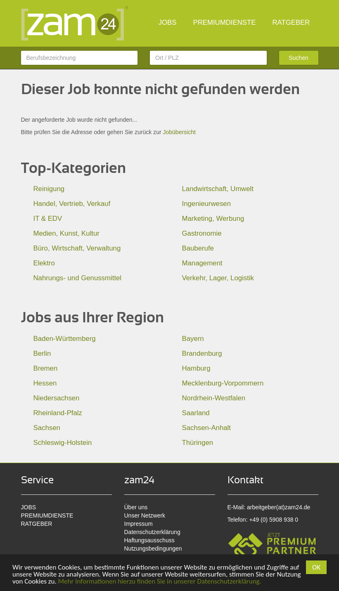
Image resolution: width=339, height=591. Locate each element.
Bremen (45, 368)
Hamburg (196, 368)
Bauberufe (198, 248)
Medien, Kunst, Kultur (66, 233)
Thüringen (197, 443)
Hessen (45, 383)
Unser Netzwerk (145, 515)
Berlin (42, 353)
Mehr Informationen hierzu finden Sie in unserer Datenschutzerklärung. (159, 581)
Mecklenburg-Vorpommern (223, 383)
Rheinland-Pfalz (57, 413)
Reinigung (49, 189)
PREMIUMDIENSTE (224, 22)
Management (202, 263)
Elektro (44, 263)
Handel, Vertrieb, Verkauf (72, 204)
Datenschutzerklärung (152, 532)
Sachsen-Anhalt (206, 428)
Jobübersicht (179, 132)
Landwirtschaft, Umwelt (218, 189)
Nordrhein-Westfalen (214, 398)
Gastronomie (202, 233)
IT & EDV (47, 218)
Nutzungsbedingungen (153, 548)
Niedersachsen (56, 398)
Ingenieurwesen (206, 204)
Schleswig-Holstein (62, 443)
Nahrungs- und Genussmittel (77, 278)
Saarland (196, 413)
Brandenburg (202, 353)
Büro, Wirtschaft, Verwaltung (77, 248)
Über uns (136, 507)
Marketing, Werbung (213, 218)
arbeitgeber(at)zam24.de (278, 507)
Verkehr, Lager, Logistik (218, 278)
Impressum (138, 523)
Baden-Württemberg (64, 339)
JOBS (168, 22)
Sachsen (46, 428)
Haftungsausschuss (149, 540)
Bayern (193, 339)
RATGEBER (291, 22)
